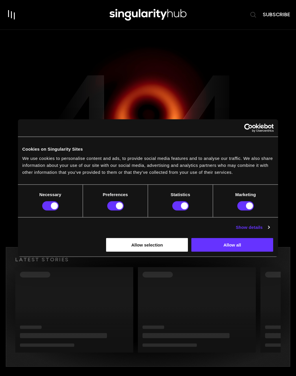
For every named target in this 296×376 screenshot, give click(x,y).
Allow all (232, 244)
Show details (249, 227)
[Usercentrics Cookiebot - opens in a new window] (248, 128)
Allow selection (147, 244)
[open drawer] (11, 15)
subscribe (276, 15)
